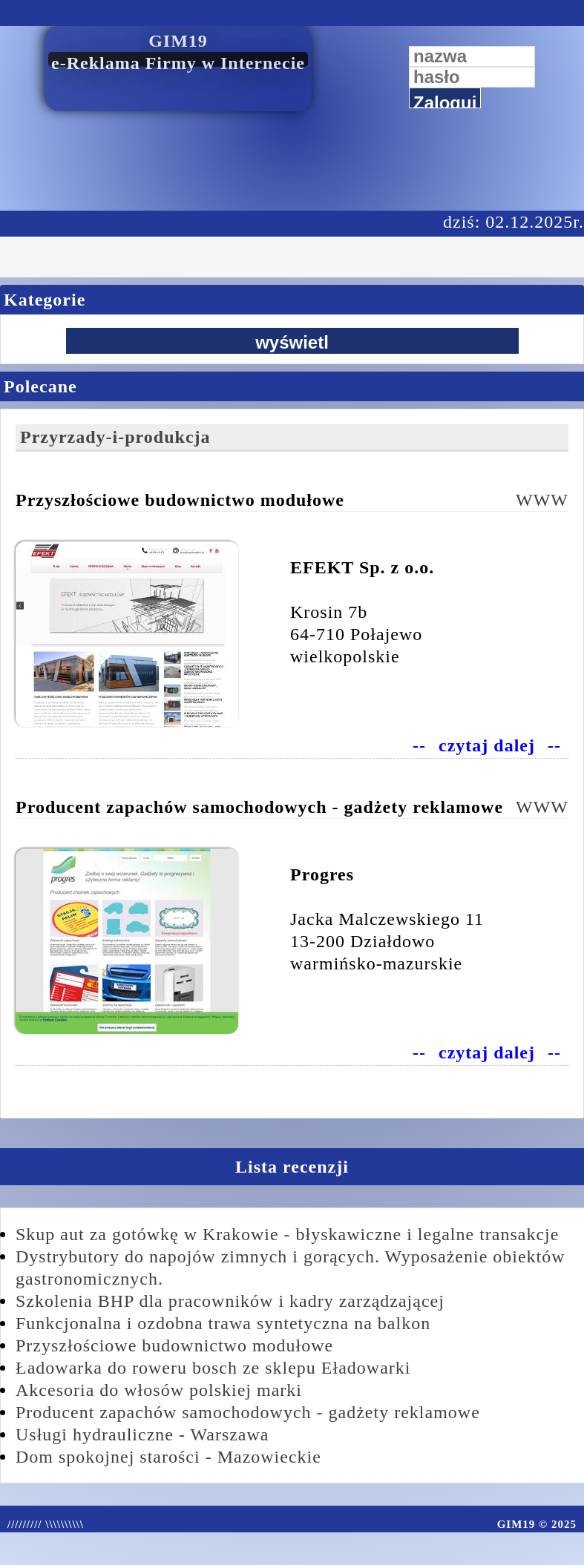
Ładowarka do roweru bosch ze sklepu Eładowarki (213, 1367)
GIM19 (178, 40)
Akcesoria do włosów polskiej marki (159, 1390)
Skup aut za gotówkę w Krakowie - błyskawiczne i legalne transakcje (287, 1234)
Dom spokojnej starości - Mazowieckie (168, 1456)
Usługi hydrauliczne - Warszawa (142, 1434)
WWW (542, 500)
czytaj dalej (487, 745)
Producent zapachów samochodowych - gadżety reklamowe (248, 1412)
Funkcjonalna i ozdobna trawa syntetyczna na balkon (223, 1323)
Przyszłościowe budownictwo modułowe (174, 1345)
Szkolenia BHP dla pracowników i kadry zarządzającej (230, 1301)
